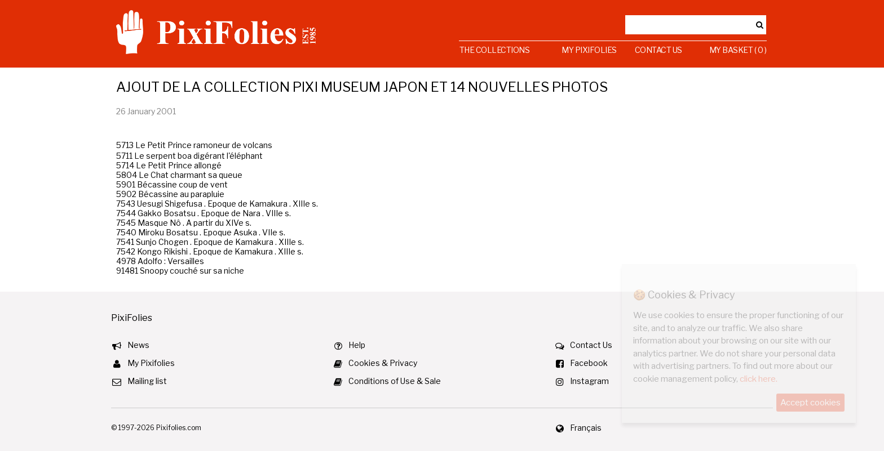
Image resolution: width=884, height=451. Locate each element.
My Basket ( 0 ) (738, 50)
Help (356, 345)
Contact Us (658, 50)
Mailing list (147, 381)
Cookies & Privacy (382, 363)
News (138, 345)
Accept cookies (810, 403)
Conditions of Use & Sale (394, 381)
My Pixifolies (589, 50)
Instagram (589, 381)
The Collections (494, 50)
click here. (758, 379)
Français (586, 427)
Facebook (589, 363)
